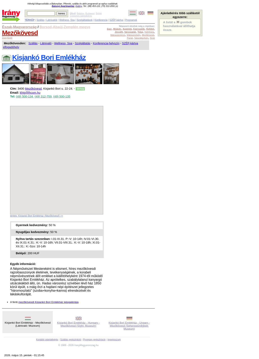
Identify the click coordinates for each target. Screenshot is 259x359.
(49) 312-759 (43, 96)
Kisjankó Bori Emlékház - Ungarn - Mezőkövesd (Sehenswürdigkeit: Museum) (129, 325)
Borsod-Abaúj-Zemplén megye (64, 27)
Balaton (80, 13)
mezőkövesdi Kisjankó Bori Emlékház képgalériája (48, 302)
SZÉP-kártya (116, 20)
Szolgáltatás (82, 43)
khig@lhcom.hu (30, 92)
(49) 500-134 (24, 96)
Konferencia (100, 20)
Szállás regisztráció (70, 339)
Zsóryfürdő (7, 38)
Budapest (89, 13)
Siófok (99, 13)
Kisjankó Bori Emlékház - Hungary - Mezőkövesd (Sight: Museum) (78, 324)
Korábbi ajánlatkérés (47, 339)
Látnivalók (51, 20)
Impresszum (114, 339)
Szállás (40, 20)
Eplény (78, 6)
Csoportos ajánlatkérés (81, 16)
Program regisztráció (94, 339)
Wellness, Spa (67, 20)
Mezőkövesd (20, 32)
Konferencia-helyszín (106, 43)
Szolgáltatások (84, 20)
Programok (131, 20)
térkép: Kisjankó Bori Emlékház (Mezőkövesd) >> (36, 215)
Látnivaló (46, 43)
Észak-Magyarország (19, 27)
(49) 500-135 (61, 96)
